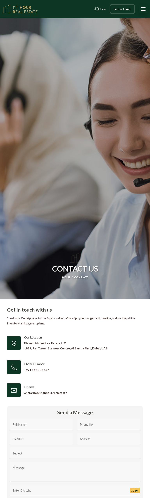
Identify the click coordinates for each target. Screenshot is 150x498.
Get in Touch (122, 9)
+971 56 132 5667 (36, 369)
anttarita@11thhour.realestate (45, 393)
